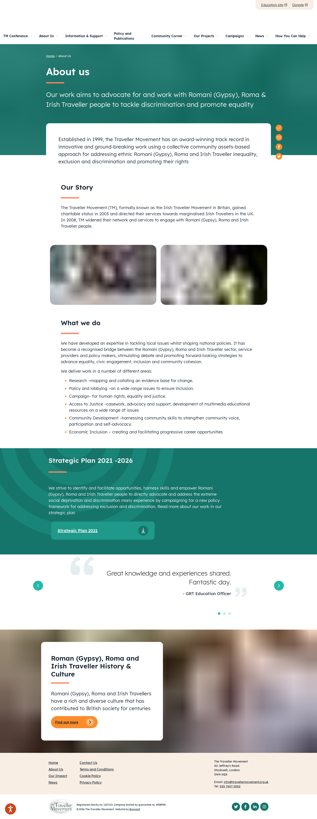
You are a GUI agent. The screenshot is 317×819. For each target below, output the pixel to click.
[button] (38, 586)
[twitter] (279, 156)
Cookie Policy (90, 776)
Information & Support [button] (84, 36)
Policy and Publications (124, 35)
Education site (274, 5)
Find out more (74, 722)
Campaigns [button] (234, 36)
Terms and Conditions (97, 769)
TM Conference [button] (15, 36)
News (53, 782)
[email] (279, 137)
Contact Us (88, 763)
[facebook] (279, 147)
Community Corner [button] (166, 36)
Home (50, 56)
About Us (64, 56)
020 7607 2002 (230, 786)
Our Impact (58, 776)
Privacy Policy (91, 782)
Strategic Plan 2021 (78, 530)
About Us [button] (46, 36)
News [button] (259, 36)
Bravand (134, 809)
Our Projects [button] (204, 36)
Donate (300, 5)
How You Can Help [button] (290, 36)
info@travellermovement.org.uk (246, 782)
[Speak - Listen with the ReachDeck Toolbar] (10, 808)
